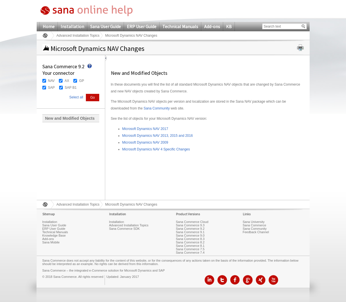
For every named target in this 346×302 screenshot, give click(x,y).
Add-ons (212, 26)
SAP (51, 88)
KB (229, 26)
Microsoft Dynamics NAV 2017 (145, 129)
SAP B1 (71, 88)
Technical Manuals (180, 26)
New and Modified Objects (70, 118)
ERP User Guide (141, 26)
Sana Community (157, 108)
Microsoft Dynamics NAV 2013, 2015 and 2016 (157, 136)
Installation (72, 26)
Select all (76, 97)
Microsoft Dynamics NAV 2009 (145, 142)
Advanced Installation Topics (78, 36)
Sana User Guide (105, 26)
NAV (51, 81)
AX (67, 81)
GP (81, 81)
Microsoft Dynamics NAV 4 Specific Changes (156, 149)
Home (49, 26)
